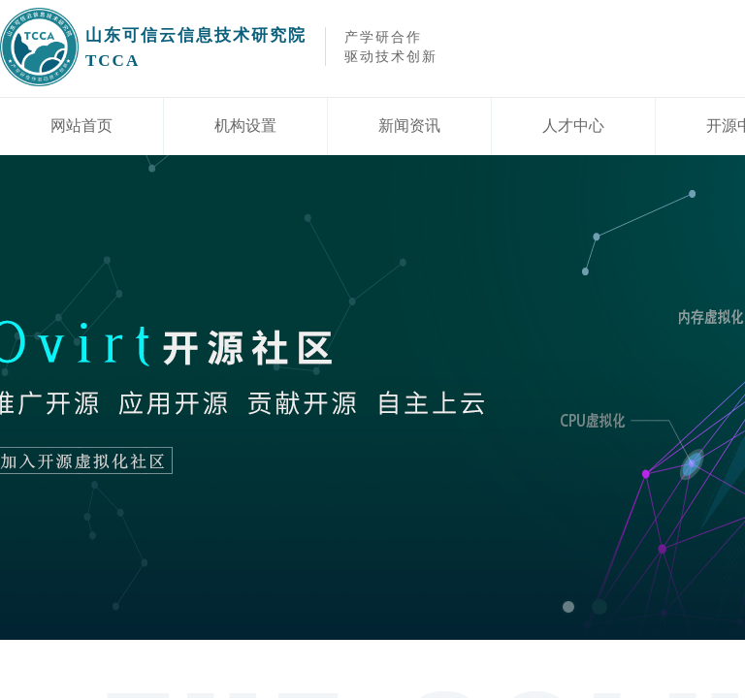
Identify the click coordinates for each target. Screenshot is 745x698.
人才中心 (573, 125)
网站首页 (81, 125)
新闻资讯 (409, 125)
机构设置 (245, 125)
